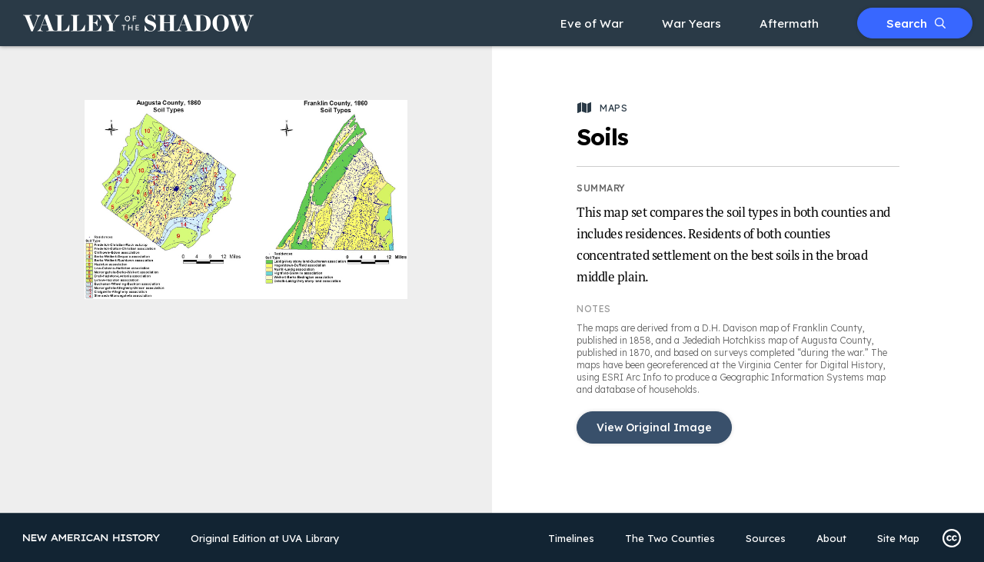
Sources (766, 538)
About (831, 538)
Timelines (571, 538)
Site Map (898, 538)
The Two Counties (670, 538)
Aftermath (789, 23)
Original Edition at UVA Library (265, 538)
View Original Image (654, 427)
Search (916, 23)
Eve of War (591, 23)
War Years (691, 23)
